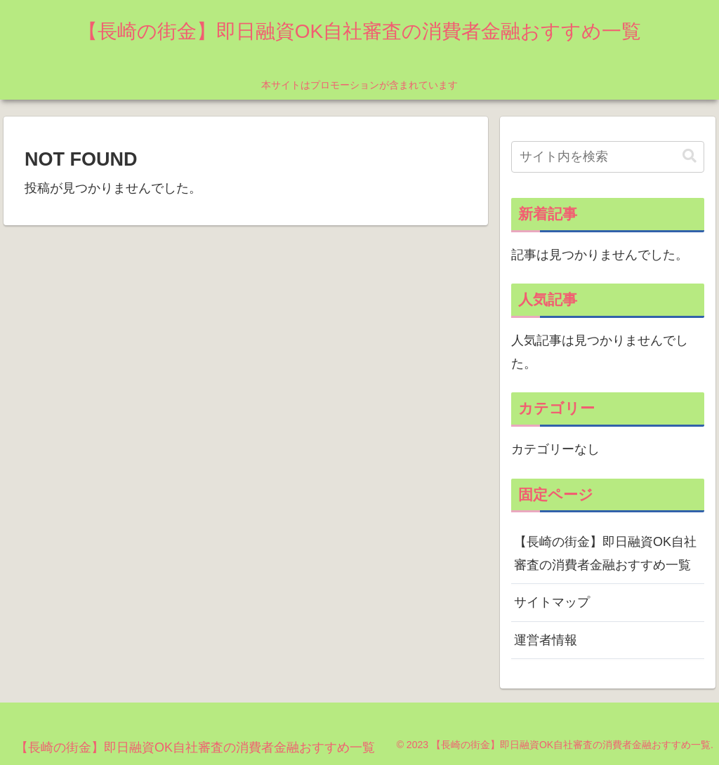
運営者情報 (545, 640)
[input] (607, 157)
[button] (689, 156)
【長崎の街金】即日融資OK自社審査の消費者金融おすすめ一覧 (605, 553)
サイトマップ (552, 602)
